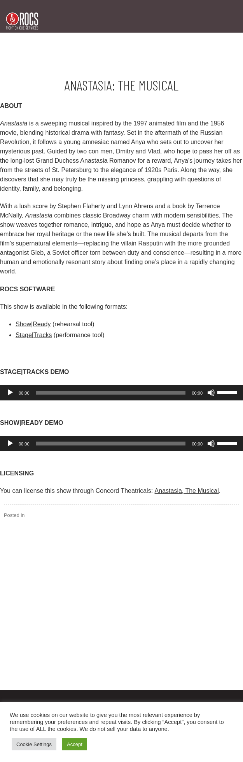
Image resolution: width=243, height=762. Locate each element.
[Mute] (211, 393)
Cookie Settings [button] (34, 744)
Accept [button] (74, 744)
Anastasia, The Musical (187, 490)
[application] (121, 392)
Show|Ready (33, 324)
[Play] (10, 393)
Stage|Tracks (34, 335)
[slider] (111, 393)
